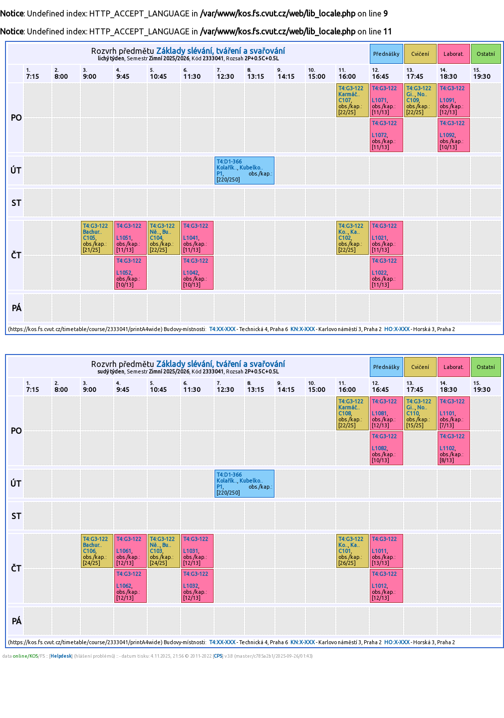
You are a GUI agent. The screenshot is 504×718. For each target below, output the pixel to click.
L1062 (123, 586)
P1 (220, 174)
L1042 (190, 273)
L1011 (379, 551)
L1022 (379, 273)
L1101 (447, 413)
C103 (156, 551)
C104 (156, 238)
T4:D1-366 (229, 162)
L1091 (447, 100)
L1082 (379, 448)
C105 (89, 238)
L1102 (447, 448)
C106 (89, 551)
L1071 (379, 100)
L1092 (447, 135)
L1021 (379, 238)
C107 (344, 100)
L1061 (123, 551)
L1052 (123, 273)
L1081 (379, 413)
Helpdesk (60, 656)
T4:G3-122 (350, 88)
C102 (344, 238)
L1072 (379, 135)
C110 (412, 413)
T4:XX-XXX (222, 329)
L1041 (190, 238)
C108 (344, 413)
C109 (412, 100)
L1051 (123, 238)
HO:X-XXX (397, 329)
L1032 (190, 586)
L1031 (190, 551)
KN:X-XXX (302, 329)
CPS (218, 656)
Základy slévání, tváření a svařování (220, 50)
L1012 (379, 586)
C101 (344, 551)
